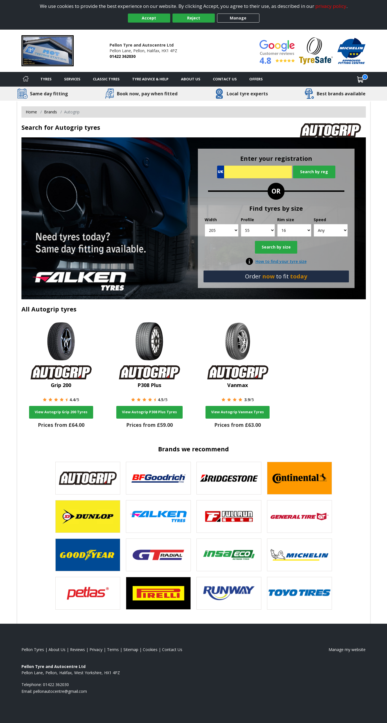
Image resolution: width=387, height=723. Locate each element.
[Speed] (331, 230)
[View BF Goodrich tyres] (158, 478)
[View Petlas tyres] (87, 593)
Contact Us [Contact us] (225, 79)
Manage (238, 18)
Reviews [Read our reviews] (77, 649)
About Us (190, 79)
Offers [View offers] (256, 79)
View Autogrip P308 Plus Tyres (149, 412)
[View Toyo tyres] (299, 593)
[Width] (222, 230)
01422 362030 (122, 56)
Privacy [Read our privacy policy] (95, 649)
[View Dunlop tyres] (87, 516)
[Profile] (258, 230)
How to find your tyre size (281, 261)
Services (72, 79)
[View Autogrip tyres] (87, 478)
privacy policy (330, 6)
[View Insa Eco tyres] (228, 555)
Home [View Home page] (31, 112)
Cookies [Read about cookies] (150, 649)
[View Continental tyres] (299, 478)
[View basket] (360, 79)
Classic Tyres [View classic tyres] (106, 79)
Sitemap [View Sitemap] (130, 649)
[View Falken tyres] (158, 516)
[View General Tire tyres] (299, 516)
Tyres (46, 79)
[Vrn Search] (254, 172)
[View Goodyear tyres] (87, 555)
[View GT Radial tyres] (158, 555)
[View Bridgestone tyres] (228, 478)
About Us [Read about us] (57, 649)
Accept (149, 18)
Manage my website (347, 649)
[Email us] (60, 691)
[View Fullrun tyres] (228, 516)
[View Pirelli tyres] (158, 593)
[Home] (25, 79)
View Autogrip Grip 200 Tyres (61, 412)
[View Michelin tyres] (299, 555)
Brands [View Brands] (50, 112)
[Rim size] (294, 230)
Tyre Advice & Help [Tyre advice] (150, 79)
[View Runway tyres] (228, 593)
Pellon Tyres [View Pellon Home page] (32, 649)
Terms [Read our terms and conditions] (113, 649)
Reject (193, 18)
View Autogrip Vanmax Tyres (237, 412)
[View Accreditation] (316, 50)
